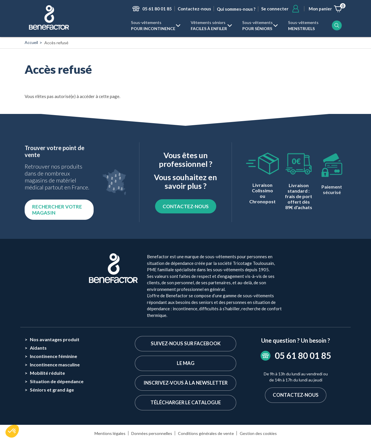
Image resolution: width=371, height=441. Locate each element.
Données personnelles (151, 433)
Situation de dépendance (56, 381)
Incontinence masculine (55, 364)
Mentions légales (110, 433)
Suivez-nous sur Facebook (185, 344)
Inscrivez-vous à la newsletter (185, 383)
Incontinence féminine (53, 356)
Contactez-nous (194, 8)
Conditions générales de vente (206, 433)
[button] (12, 431)
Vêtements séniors (209, 26)
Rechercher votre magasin (57, 210)
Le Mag (185, 364)
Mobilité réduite (47, 373)
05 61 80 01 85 (157, 8)
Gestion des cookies (258, 433)
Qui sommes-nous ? (236, 9)
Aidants (38, 347)
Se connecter (274, 8)
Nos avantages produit (54, 339)
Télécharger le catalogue (185, 403)
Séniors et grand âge (52, 389)
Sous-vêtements (153, 26)
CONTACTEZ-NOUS (186, 206)
